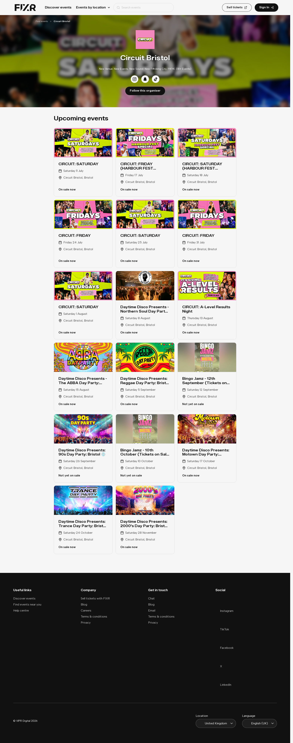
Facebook (224, 648)
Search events (129, 7)
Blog (84, 604)
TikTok (222, 629)
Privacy (86, 622)
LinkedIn (223, 684)
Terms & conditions (94, 616)
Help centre (21, 610)
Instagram (224, 611)
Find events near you (27, 604)
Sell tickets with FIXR (95, 598)
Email (151, 610)
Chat (151, 598)
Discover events (58, 7)
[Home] (25, 7)
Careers (86, 610)
